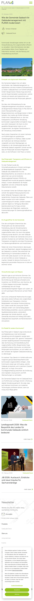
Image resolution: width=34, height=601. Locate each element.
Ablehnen (17, 594)
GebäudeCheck (7, 529)
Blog (2, 7)
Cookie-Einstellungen (17, 585)
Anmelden (7, 514)
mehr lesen (27, 439)
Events (4, 543)
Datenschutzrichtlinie (17, 570)
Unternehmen (6, 538)
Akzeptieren (17, 590)
